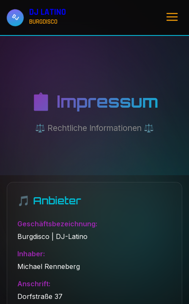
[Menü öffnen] (172, 17)
